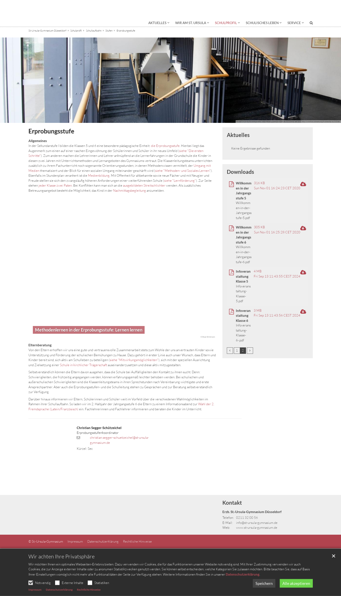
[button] (159, 24)
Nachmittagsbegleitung (129, 190)
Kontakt (232, 502)
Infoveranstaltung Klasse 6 (243, 315)
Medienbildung (99, 175)
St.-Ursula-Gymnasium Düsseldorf (47, 30)
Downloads (240, 172)
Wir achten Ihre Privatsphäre (61, 565)
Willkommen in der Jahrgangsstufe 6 (244, 234)
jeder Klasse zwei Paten (55, 185)
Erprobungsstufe (126, 30)
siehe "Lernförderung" (180, 180)
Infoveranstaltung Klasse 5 (243, 276)
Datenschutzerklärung (242, 583)
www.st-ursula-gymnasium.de (256, 527)
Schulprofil (76, 30)
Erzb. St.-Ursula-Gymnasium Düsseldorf (251, 512)
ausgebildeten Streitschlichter (144, 185)
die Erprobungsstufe (165, 146)
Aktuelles (238, 135)
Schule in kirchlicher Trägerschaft (83, 365)
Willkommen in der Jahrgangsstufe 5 (244, 190)
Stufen (108, 30)
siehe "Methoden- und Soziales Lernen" (183, 171)
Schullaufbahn (93, 30)
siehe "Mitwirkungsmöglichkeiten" (134, 360)
